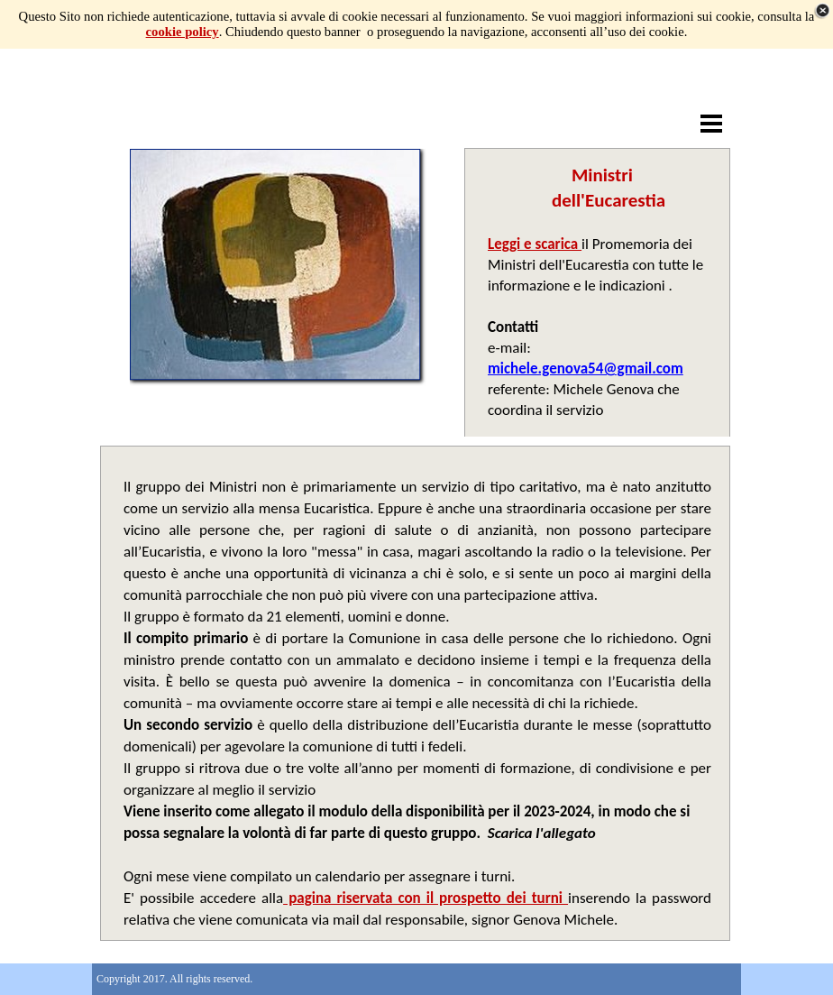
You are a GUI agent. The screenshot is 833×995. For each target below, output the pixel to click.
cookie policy (182, 31)
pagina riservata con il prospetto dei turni (425, 898)
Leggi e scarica (534, 244)
